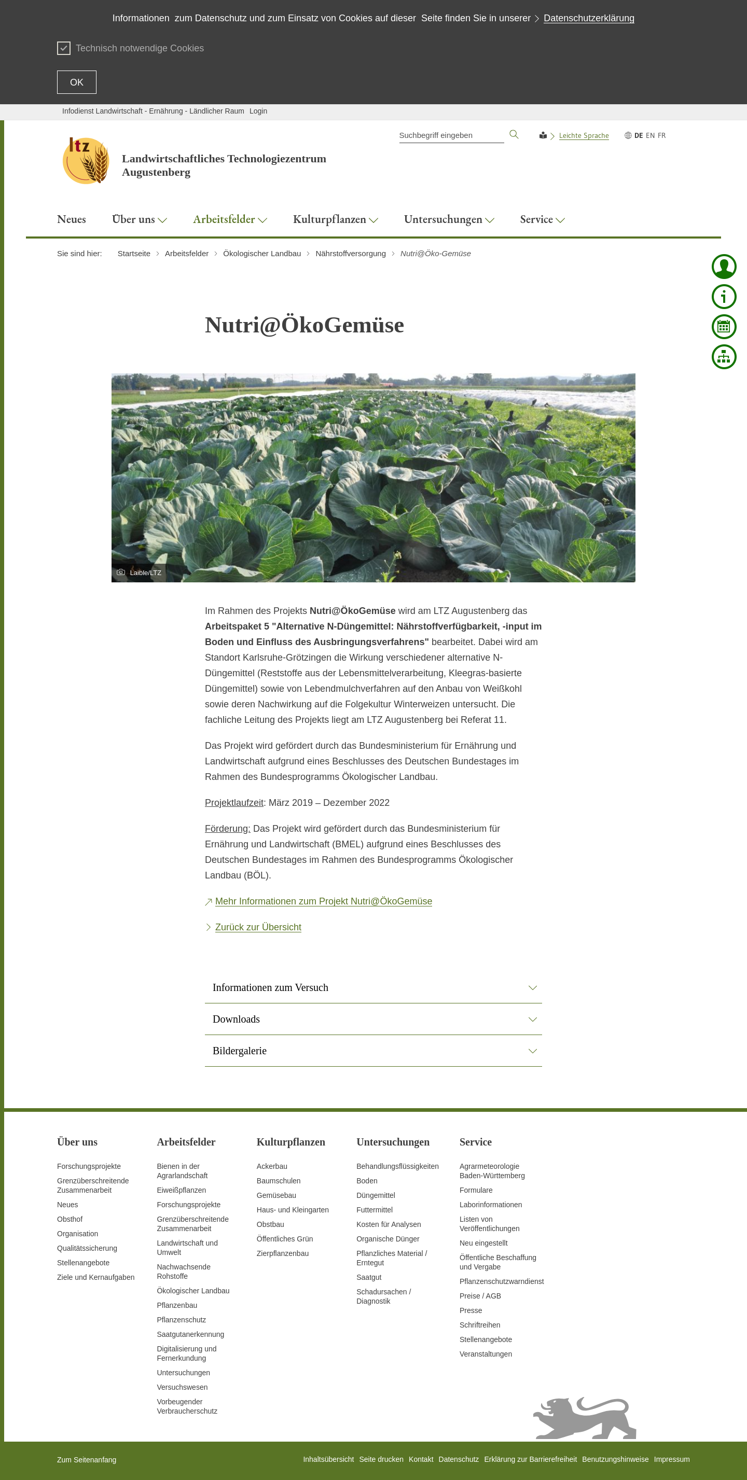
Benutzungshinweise (615, 1459)
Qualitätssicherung (87, 1248)
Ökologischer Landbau (193, 1291)
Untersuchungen (183, 1373)
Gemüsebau (276, 1195)
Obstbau (270, 1224)
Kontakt (421, 1459)
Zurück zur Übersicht (258, 927)
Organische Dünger (387, 1239)
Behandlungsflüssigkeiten (397, 1166)
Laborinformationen (491, 1204)
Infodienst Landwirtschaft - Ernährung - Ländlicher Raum (153, 111)
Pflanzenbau (177, 1305)
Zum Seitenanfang (86, 1460)
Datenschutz (459, 1459)
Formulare (476, 1190)
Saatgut (368, 1277)
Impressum (672, 1459)
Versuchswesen (182, 1387)
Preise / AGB (480, 1296)
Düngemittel (375, 1195)
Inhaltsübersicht (328, 1459)
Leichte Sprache (584, 135)
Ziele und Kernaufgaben (95, 1277)
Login (258, 111)
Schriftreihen (480, 1325)
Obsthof (69, 1219)
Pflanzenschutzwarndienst (502, 1281)
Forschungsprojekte (89, 1166)
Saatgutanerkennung (190, 1334)
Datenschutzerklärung (589, 18)
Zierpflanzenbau (283, 1253)
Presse (471, 1310)
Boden (366, 1181)
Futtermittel (374, 1210)
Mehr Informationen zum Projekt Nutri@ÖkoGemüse (323, 901)
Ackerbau (272, 1166)
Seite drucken (381, 1459)
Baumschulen (279, 1181)
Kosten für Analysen (388, 1224)
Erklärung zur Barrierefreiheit (530, 1459)
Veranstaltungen (486, 1354)
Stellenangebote (83, 1263)
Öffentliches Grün (285, 1239)
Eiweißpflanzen (181, 1190)
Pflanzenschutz (181, 1320)
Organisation (77, 1234)
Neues (67, 1204)
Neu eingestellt (484, 1243)
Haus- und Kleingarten (293, 1210)
